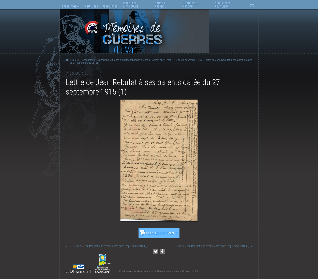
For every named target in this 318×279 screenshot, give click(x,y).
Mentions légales (181, 271)
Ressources (87, 60)
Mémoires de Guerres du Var (138, 271)
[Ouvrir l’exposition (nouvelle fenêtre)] (158, 220)
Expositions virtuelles (107, 60)
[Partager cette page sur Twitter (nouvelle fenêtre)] (155, 251)
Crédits (196, 271)
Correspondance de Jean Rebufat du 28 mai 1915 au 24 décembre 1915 (162, 60)
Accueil (74, 60)
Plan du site (163, 271)
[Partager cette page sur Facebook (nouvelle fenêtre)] (162, 251)
